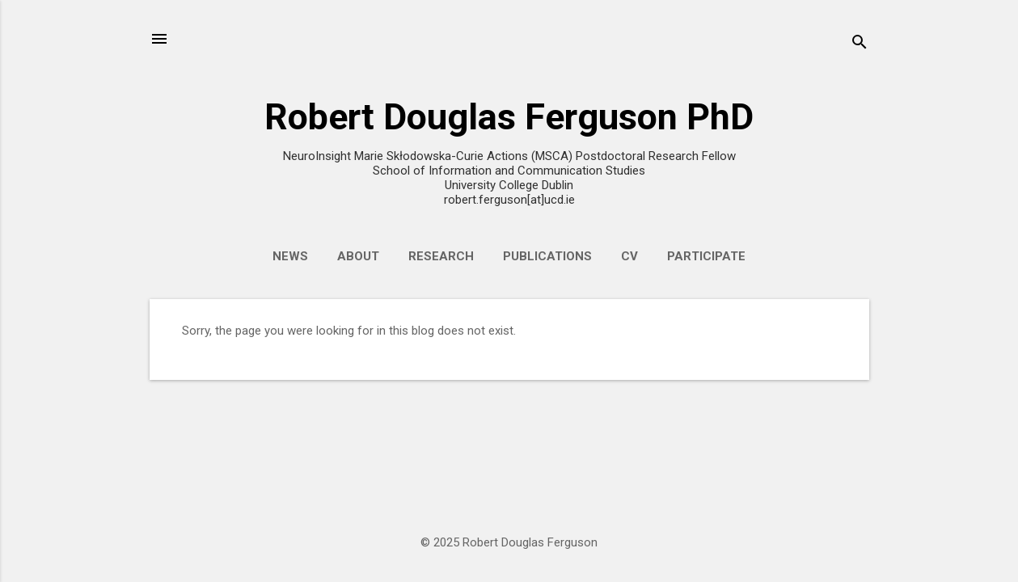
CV (629, 256)
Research (441, 256)
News (290, 256)
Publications (547, 256)
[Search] (859, 44)
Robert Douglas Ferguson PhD (509, 116)
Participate (706, 256)
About (358, 256)
